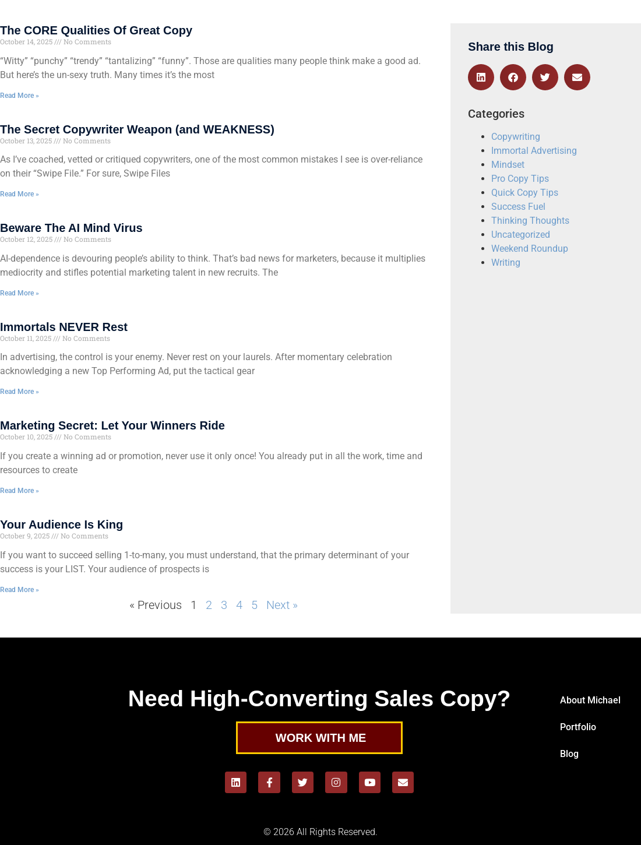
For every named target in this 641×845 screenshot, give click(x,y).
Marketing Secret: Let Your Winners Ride (112, 425)
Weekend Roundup (529, 248)
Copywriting (515, 136)
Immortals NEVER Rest (64, 327)
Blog (569, 753)
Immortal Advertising (534, 150)
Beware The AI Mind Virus (71, 227)
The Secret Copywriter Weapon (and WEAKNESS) (137, 129)
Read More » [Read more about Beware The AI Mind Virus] (19, 293)
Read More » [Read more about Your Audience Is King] (19, 590)
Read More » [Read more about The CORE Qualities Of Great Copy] (19, 95)
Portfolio (578, 727)
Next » (282, 605)
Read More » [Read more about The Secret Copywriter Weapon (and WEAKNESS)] (19, 194)
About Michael (590, 700)
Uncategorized (520, 234)
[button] (481, 77)
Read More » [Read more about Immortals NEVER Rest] (19, 392)
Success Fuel (518, 206)
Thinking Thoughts (530, 220)
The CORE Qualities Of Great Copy (96, 30)
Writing (505, 262)
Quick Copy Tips (524, 192)
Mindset (507, 164)
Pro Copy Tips (520, 178)
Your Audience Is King (61, 524)
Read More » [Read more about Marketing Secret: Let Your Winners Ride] (19, 491)
